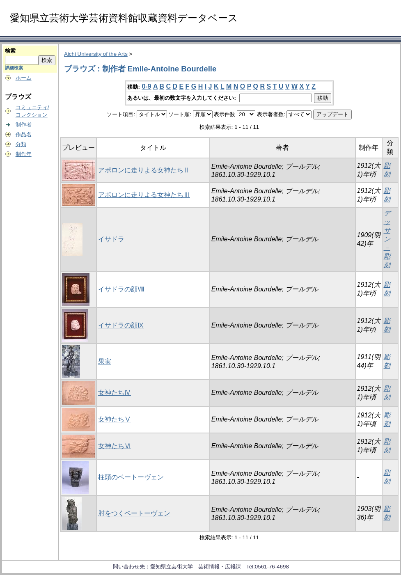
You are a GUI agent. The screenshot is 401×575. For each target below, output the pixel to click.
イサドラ (111, 239)
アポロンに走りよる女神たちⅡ (144, 170)
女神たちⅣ (114, 392)
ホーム (24, 78)
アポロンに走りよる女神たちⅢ (144, 194)
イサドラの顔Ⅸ (121, 325)
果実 (104, 361)
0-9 (146, 86)
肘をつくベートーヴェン (134, 513)
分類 (21, 144)
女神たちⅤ (114, 419)
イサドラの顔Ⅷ (121, 289)
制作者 (24, 124)
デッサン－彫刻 (387, 239)
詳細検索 (14, 67)
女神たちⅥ (114, 445)
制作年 (24, 154)
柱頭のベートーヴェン (131, 477)
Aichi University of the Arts (96, 54)
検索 (10, 51)
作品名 (24, 134)
